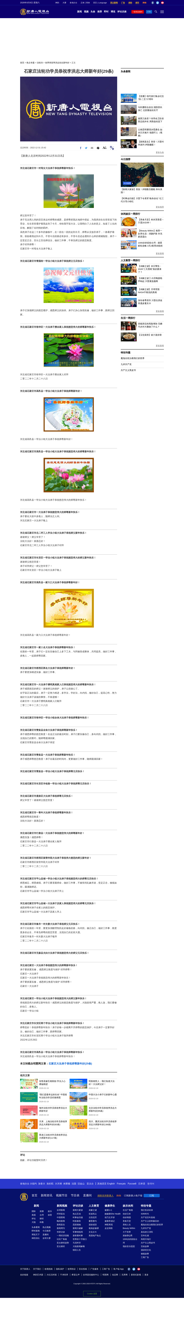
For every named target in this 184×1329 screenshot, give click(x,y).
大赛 (64, 3)
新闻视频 (62, 1205)
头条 (93, 11)
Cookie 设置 (92, 1293)
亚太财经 (61, 1246)
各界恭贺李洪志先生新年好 (57, 62)
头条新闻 (125, 71)
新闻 (79, 11)
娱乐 (50, 1211)
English (111, 1183)
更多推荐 (160, 207)
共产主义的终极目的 (150, 1221)
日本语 (141, 1183)
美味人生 (127, 1224)
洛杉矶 (50, 1183)
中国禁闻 (61, 1217)
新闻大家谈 (78, 1210)
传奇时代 (145, 1214)
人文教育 (94, 1205)
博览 (113, 11)
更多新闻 (160, 253)
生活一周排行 (128, 318)
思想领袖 (77, 1224)
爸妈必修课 (94, 1228)
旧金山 (81, 1183)
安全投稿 (83, 1269)
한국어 (150, 1183)
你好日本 (127, 1214)
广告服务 (94, 1269)
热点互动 (77, 1214)
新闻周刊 (61, 1228)
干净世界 (64, 1275)
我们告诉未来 (147, 1210)
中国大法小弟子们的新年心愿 (103, 1094)
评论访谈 (121, 11)
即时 (106, 11)
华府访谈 (61, 1232)
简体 (88, 3)
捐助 (130, 3)
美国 (34, 1215)
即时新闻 (36, 1231)
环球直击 (61, 1214)
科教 (42, 1222)
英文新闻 (114, 3)
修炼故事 (145, 1254)
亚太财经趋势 (63, 1243)
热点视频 (47, 1227)
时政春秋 (77, 1221)
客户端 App (118, 1269)
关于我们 (37, 1269)
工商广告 (145, 1257)
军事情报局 (78, 1232)
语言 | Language (100, 3)
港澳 (42, 1211)
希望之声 (76, 1275)
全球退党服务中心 (91, 1275)
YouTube (162, 2)
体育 (50, 1215)
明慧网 (105, 1275)
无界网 (124, 1275)
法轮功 (40, 62)
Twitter (157, 2)
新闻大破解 (78, 1228)
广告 (123, 3)
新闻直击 (61, 1224)
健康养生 (110, 1205)
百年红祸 (145, 1235)
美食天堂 (127, 1221)
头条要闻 (36, 1227)
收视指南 (49, 1269)
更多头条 (160, 152)
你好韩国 (127, 1217)
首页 (22, 62)
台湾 (42, 1215)
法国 (74, 1183)
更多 (146, 1275)
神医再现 (109, 1224)
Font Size (104, 147)
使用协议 (72, 1269)
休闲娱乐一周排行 (130, 214)
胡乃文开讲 (110, 1217)
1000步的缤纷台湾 (130, 1241)
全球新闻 (61, 1210)
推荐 (99, 11)
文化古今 (93, 1232)
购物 (144, 3)
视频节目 (61, 1195)
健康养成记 (110, 1221)
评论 (34, 1218)
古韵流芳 (93, 1217)
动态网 (115, 1275)
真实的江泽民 (147, 1232)
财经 (42, 1218)
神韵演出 (36, 1238)
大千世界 (127, 1232)
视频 (86, 11)
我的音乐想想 (129, 1246)
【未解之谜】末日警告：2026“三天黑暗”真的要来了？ (150, 269)
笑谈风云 (93, 1214)
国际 (34, 1211)
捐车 (137, 3)
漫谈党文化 (146, 1250)
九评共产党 (126, 364)
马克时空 (77, 1243)
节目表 (75, 1195)
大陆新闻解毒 (79, 1246)
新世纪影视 (136, 1275)
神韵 (57, 3)
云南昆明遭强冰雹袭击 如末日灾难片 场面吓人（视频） (150, 132)
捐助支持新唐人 (105, 1195)
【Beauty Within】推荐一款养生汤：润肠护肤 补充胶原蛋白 (150, 233)
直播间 (87, 1195)
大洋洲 (58, 1183)
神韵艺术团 (38, 1275)
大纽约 (33, 1183)
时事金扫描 (78, 1217)
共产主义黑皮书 (128, 370)
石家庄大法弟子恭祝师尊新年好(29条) (70, 1063)
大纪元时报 (52, 1275)
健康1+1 (108, 1210)
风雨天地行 (146, 1239)
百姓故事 (145, 1246)
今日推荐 (125, 159)
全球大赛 (47, 1238)
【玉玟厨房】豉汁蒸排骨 (150, 335)
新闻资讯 (46, 1195)
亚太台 (90, 1183)
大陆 (34, 1222)
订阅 (151, 1195)
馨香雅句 (93, 1221)
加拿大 (41, 1183)
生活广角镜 (128, 1210)
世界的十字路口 (80, 1239)
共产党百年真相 (148, 1217)
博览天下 (36, 1234)
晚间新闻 (61, 1221)
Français (121, 1183)
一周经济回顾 (63, 1235)
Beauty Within (129, 1228)
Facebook (152, 2)
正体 (82, 3)
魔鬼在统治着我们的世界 (132, 358)
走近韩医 (109, 1228)
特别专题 (125, 352)
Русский (132, 1183)
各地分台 (73, 3)
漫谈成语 (93, 1224)
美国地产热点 (95, 1235)
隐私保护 (60, 1269)
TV (149, 12)
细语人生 (77, 1250)
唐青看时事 (78, 1235)
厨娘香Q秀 (127, 1235)
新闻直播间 (138, 12)
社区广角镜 (62, 1239)
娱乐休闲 (128, 1205)
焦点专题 (30, 62)
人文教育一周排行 (130, 260)
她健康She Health (113, 1214)
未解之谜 (93, 1210)
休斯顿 (66, 1183)
